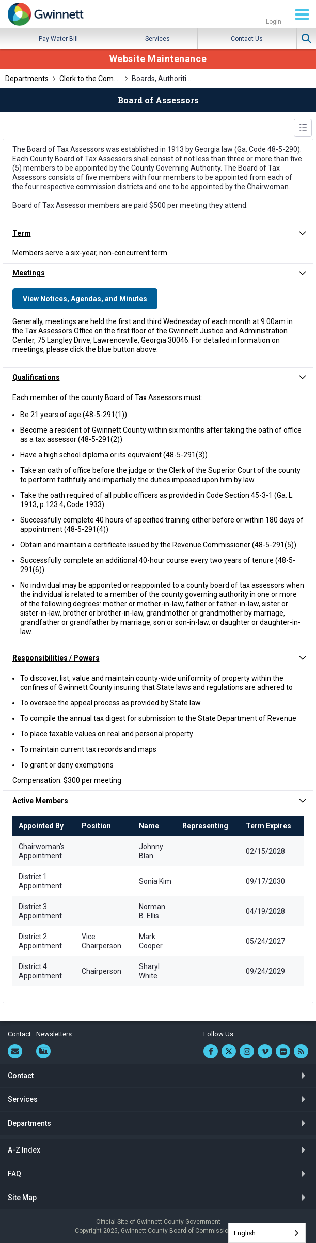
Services (157, 38)
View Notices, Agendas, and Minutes (85, 299)
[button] (158, 233)
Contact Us (247, 38)
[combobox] (267, 1233)
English (245, 1233)
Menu (302, 14)
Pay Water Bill (58, 38)
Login (273, 21)
